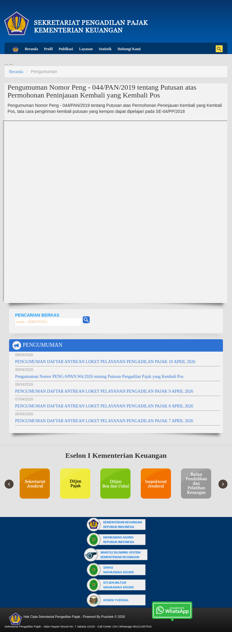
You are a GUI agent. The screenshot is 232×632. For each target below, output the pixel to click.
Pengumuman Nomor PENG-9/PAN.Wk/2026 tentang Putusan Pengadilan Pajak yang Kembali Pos (99, 376)
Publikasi (66, 49)
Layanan (86, 49)
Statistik (105, 49)
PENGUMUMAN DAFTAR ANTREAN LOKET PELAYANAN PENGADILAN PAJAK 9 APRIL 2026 (104, 391)
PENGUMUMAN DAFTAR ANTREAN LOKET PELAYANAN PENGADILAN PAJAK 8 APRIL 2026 (104, 406)
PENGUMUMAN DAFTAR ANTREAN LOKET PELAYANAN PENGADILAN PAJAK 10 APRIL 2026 (105, 361)
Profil (48, 49)
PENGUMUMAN (37, 345)
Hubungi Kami (129, 49)
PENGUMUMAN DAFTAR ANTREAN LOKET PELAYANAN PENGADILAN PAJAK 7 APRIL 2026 (104, 421)
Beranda (31, 49)
